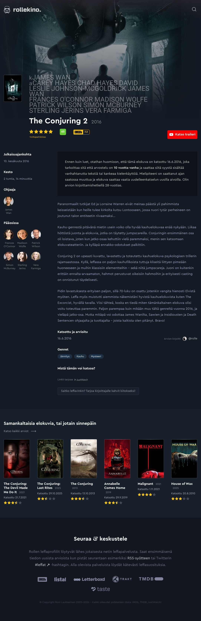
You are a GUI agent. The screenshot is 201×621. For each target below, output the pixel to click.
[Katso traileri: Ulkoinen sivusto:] (182, 131)
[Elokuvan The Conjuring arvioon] (84, 470)
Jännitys (65, 356)
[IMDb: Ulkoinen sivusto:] (42, 579)
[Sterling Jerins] (22, 261)
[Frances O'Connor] (9, 239)
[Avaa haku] (194, 7)
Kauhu (80, 356)
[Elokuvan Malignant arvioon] (151, 468)
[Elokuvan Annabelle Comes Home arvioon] (117, 472)
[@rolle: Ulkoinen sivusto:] (190, 339)
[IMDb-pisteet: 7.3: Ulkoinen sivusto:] (110, 132)
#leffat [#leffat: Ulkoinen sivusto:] (40, 564)
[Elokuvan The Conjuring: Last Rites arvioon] (50, 470)
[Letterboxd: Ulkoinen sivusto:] (89, 579)
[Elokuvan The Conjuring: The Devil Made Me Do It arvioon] (17, 472)
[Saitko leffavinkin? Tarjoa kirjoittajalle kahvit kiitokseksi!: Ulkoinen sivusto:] (98, 391)
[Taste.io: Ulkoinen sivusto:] (100, 589)
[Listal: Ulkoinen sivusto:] (59, 579)
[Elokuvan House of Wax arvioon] (184, 470)
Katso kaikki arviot (20, 431)
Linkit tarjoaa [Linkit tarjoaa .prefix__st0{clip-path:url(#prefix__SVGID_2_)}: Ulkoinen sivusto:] (73, 380)
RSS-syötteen (139, 558)
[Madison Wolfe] (22, 239)
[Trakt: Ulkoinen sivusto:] (123, 579)
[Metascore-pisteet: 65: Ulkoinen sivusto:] (91, 132)
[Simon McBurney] (9, 261)
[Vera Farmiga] (36, 261)
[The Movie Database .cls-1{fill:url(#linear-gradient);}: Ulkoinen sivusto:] (151, 579)
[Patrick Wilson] (36, 239)
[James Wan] (9, 205)
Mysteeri (96, 356)
